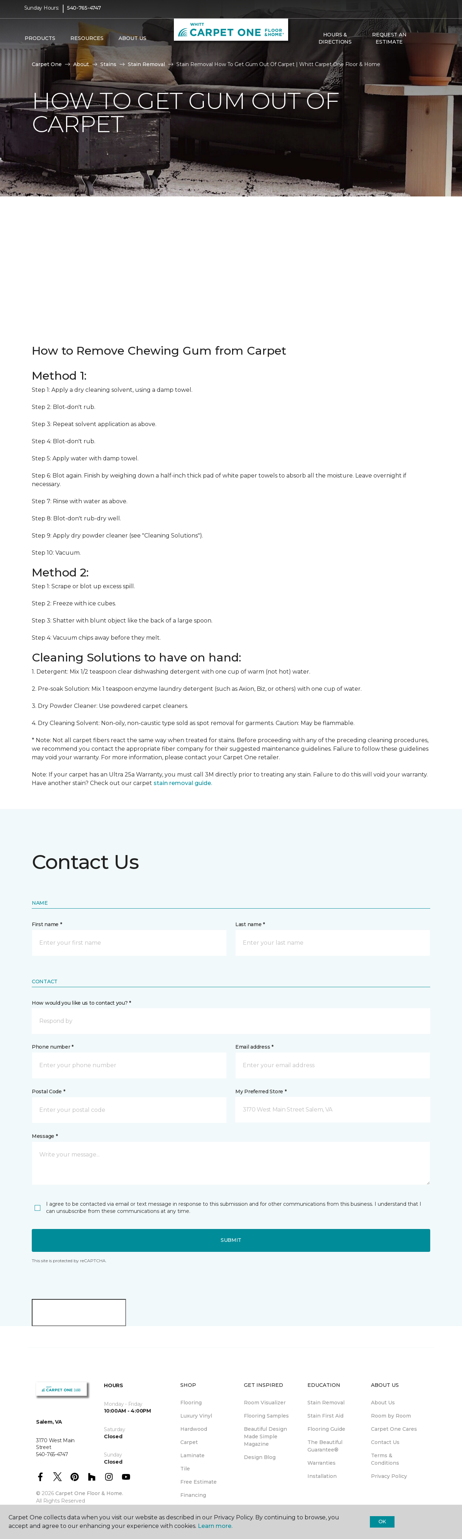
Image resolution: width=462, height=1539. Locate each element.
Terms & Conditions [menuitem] (385, 1459)
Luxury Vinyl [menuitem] (196, 1416)
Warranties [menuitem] (321, 1463)
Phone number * (53, 1046)
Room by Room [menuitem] (391, 1416)
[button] (422, 43)
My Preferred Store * (260, 1091)
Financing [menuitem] (193, 1495)
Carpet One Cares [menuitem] (394, 1429)
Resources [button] (87, 43)
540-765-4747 (84, 13)
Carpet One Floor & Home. (89, 1493)
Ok (382, 1521)
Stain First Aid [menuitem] (325, 1416)
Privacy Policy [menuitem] (389, 1476)
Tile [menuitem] (185, 1468)
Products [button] (40, 43)
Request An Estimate (389, 43)
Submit (231, 1240)
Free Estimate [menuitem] (198, 1482)
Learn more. (215, 1526)
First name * (47, 924)
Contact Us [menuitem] (385, 1442)
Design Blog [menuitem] (260, 1457)
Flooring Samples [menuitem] (266, 1416)
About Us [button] (132, 43)
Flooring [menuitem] (191, 1402)
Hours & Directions (335, 43)
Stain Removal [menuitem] (326, 1402)
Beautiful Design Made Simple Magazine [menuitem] (265, 1436)
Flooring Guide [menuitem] (326, 1429)
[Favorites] (430, 43)
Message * (44, 1136)
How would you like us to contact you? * (81, 1002)
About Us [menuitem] (383, 1402)
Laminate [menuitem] (192, 1455)
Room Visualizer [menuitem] (265, 1402)
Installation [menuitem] (322, 1476)
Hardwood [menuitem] (193, 1429)
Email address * (254, 1046)
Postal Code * (48, 1091)
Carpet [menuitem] (189, 1442)
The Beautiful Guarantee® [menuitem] (324, 1446)
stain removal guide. (183, 783)
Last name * (250, 924)
